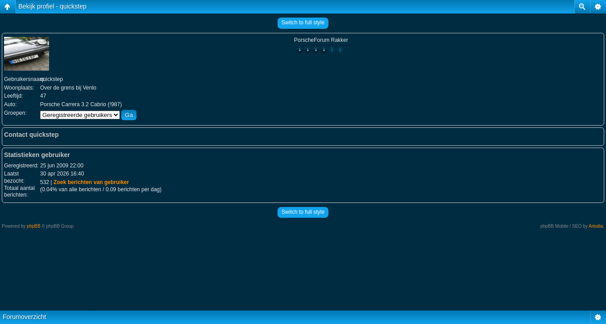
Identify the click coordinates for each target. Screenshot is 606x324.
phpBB (34, 226)
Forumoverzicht (24, 316)
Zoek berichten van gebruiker (91, 182)
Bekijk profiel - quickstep (52, 6)
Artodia (596, 226)
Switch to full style (303, 22)
